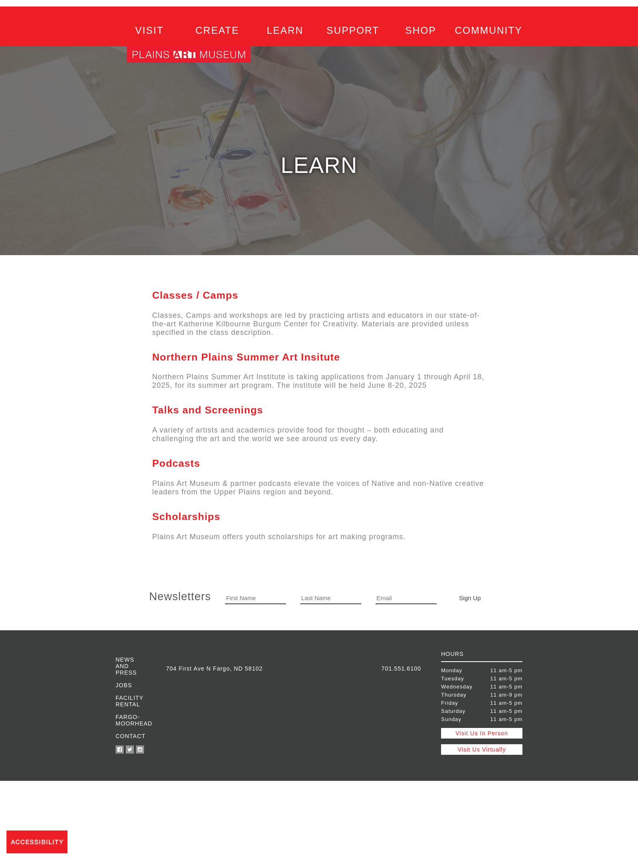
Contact (131, 736)
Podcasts (176, 463)
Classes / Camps (195, 295)
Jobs (124, 685)
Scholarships (186, 516)
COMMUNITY (488, 30)
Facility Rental (129, 701)
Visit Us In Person (481, 733)
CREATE (217, 30)
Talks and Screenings (207, 409)
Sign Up (470, 597)
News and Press (126, 666)
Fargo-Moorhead (131, 720)
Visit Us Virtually (482, 749)
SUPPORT (353, 30)
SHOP (420, 30)
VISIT (149, 30)
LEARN (285, 30)
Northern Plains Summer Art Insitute (246, 357)
